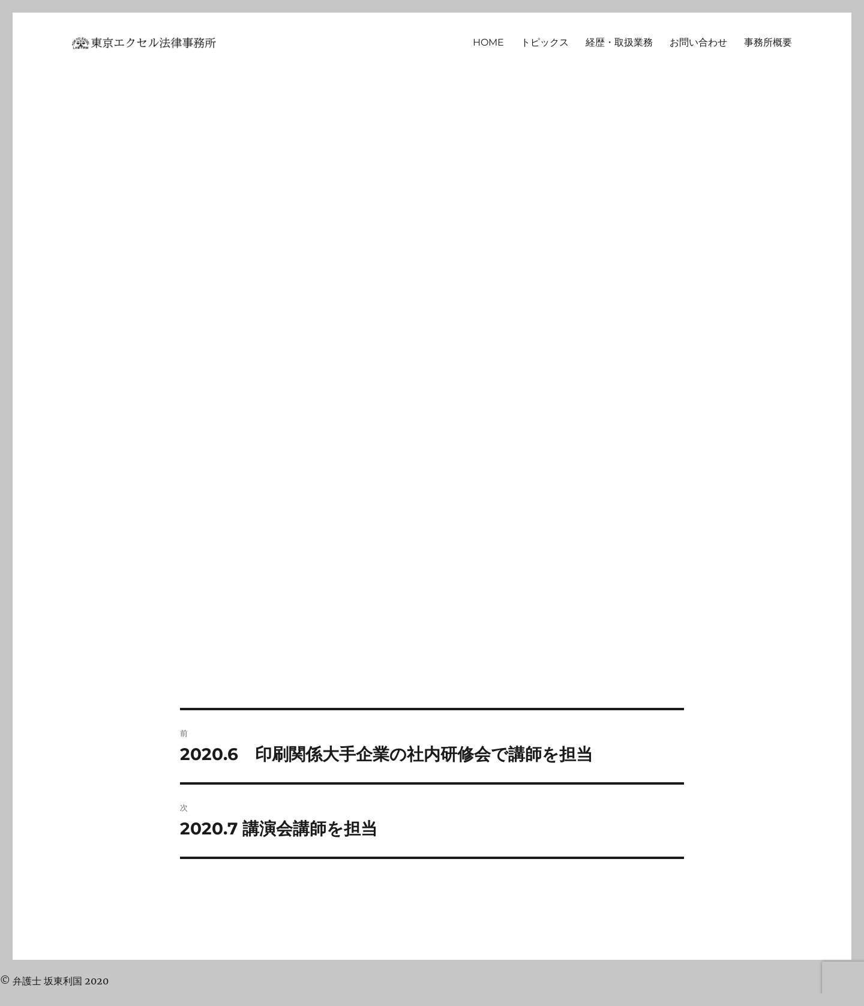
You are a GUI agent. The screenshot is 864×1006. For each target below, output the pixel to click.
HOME (488, 42)
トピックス (545, 42)
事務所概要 (768, 42)
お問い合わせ (698, 42)
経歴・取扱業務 (619, 42)
